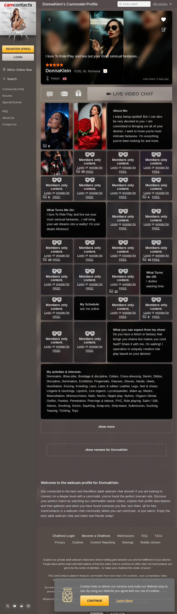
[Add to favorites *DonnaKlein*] (164, 20)
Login (18, 57)
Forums (7, 95)
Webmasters (125, 536)
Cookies (77, 542)
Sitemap (127, 542)
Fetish (52, 78)
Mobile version (150, 542)
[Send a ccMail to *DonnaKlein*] (64, 93)
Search (12, 79)
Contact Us (9, 124)
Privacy (60, 542)
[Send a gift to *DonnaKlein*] (78, 93)
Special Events (11, 102)
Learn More (125, 601)
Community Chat (13, 89)
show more (106, 426)
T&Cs (158, 536)
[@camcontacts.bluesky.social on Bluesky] (14, 606)
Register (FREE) (18, 49)
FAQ (5, 111)
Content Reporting (102, 542)
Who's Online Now (19, 70)
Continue (94, 601)
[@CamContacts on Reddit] (21, 606)
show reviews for (106, 449)
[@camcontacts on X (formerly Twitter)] (8, 606)
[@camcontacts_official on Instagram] (28, 606)
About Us (8, 118)
